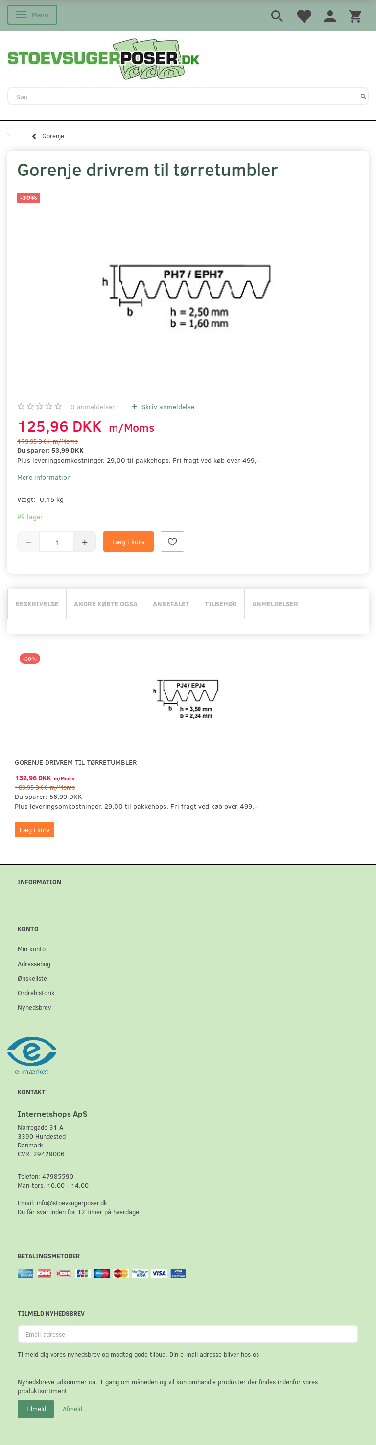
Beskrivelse (37, 603)
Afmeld (72, 1408)
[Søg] (363, 96)
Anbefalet (171, 603)
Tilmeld (35, 1408)
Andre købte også (106, 603)
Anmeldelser (275, 603)
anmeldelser (92, 406)
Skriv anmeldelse (167, 406)
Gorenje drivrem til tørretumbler (76, 762)
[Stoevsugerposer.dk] (103, 58)
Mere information (44, 477)
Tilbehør (221, 603)
